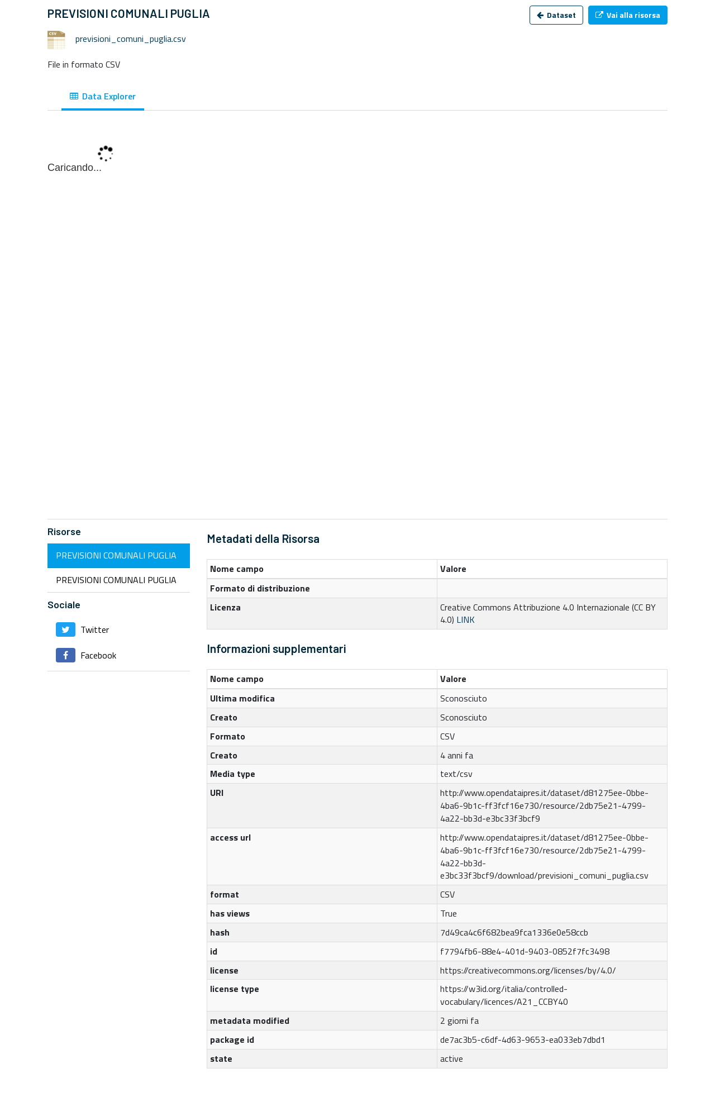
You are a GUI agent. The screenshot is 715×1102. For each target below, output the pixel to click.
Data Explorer (103, 96)
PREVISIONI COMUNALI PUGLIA (116, 555)
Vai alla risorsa (627, 15)
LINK (465, 619)
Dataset (556, 15)
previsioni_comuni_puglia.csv (130, 38)
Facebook (86, 655)
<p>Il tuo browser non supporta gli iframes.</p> (357, 320)
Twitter (82, 629)
